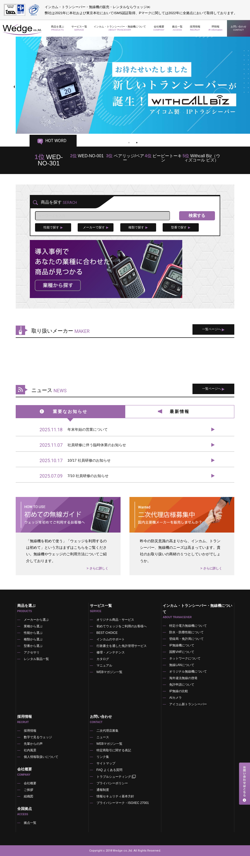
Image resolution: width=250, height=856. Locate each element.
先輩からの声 (33, 744)
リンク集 (102, 757)
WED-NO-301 (49, 160)
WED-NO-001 (87, 156)
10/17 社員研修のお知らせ (75, 460)
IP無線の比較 (178, 691)
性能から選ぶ (33, 633)
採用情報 (195, 28)
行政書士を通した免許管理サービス (121, 646)
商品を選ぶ (57, 28)
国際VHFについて (181, 652)
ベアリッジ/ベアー (125, 158)
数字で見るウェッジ (38, 737)
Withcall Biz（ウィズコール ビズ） (201, 158)
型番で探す (180, 227)
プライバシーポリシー (112, 783)
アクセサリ (31, 652)
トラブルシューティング (116, 776)
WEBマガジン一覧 (109, 672)
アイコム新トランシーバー (188, 704)
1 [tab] (129, 142)
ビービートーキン (163, 158)
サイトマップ (105, 763)
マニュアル (104, 665)
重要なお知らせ (70, 411)
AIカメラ (175, 698)
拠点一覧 (177, 28)
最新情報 (180, 411)
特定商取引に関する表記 (113, 750)
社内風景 (30, 750)
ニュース (102, 737)
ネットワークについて (185, 658)
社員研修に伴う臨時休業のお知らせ (82, 445)
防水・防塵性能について (186, 632)
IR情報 (215, 28)
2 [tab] (136, 142)
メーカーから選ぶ (36, 620)
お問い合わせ (238, 28)
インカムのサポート (110, 639)
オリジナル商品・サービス (115, 620)
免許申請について (181, 684)
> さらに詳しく (97, 568)
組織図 (28, 796)
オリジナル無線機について (188, 671)
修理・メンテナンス (110, 652)
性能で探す (53, 227)
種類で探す (138, 227)
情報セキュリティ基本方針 (115, 796)
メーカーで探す (96, 227)
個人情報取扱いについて (41, 757)
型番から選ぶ (33, 646)
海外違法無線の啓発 (183, 678)
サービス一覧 (79, 28)
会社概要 (159, 28)
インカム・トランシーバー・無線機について (120, 28)
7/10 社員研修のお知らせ (74, 476)
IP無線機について (181, 645)
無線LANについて (181, 665)
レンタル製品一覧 (36, 659)
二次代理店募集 (107, 730)
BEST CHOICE (107, 633)
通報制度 (102, 790)
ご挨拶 (28, 790)
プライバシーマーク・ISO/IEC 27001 (122, 803)
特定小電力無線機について (188, 626)
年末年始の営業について (73, 429)
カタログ (102, 659)
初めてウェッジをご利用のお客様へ (121, 626)
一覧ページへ (213, 329)
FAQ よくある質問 (109, 770)
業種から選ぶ (33, 626)
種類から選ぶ (33, 639)
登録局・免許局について (186, 639)
